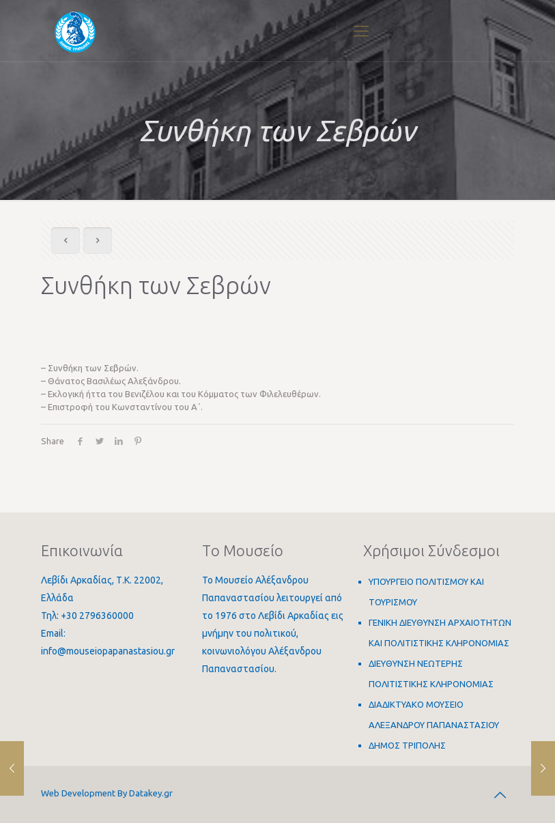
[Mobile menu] (361, 30)
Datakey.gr (151, 793)
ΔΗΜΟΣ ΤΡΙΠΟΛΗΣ (407, 745)
